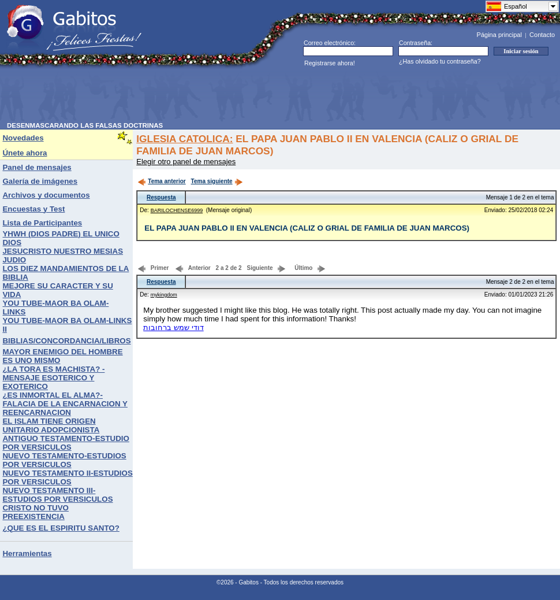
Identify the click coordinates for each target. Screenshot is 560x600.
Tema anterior (161, 181)
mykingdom (164, 295)
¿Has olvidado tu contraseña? (440, 61)
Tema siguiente (217, 181)
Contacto (542, 34)
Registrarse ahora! (329, 63)
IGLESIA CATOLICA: (184, 139)
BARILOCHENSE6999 (177, 210)
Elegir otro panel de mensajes (186, 161)
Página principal (499, 34)
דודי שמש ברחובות (173, 327)
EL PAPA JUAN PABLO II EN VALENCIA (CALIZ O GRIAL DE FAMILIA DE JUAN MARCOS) (306, 228)
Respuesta (161, 197)
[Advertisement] (217, 96)
